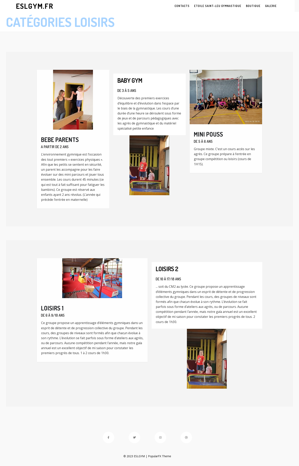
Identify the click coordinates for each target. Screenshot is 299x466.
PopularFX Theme (156, 456)
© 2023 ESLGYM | (133, 456)
